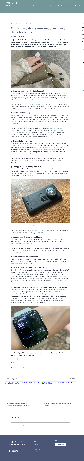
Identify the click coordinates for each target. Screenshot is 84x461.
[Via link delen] (23, 368)
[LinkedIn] (16, 451)
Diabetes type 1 (15, 362)
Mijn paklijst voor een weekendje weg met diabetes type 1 (57, 404)
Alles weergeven (72, 378)
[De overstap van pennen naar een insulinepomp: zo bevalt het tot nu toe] (22, 391)
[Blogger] (10, 451)
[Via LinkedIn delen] (19, 368)
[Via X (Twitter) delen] (15, 368)
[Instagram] (13, 451)
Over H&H (36, 444)
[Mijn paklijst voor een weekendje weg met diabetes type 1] (59, 391)
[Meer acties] (69, 24)
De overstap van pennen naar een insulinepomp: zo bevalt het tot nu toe (19, 404)
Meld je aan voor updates (61, 441)
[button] (60, 444)
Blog (35, 441)
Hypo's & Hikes (12, 3)
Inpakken (14, 359)
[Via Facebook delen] (11, 368)
